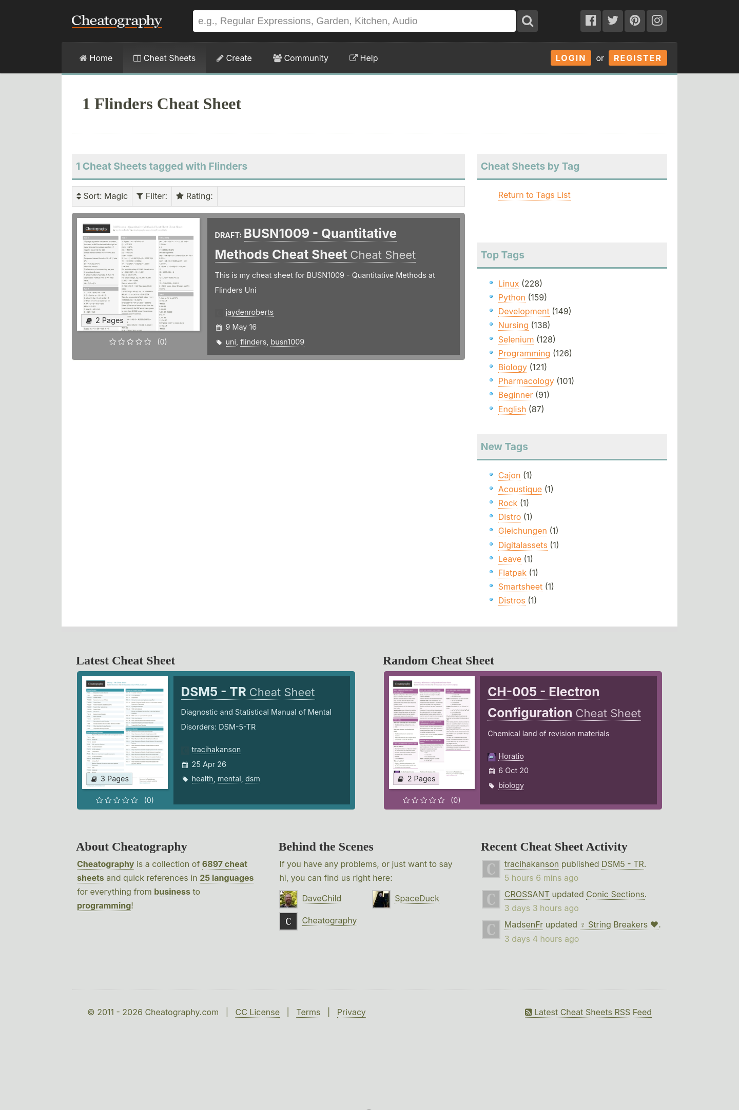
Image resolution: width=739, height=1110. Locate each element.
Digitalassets (523, 545)
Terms (308, 1012)
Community (300, 58)
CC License (257, 1012)
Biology (512, 367)
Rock (508, 503)
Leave (509, 559)
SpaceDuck (417, 898)
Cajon (509, 475)
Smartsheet (520, 586)
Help (363, 58)
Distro (509, 517)
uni (231, 341)
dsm (252, 778)
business (172, 891)
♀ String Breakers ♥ (619, 924)
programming (104, 905)
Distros (512, 600)
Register (638, 58)
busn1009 (287, 341)
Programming (524, 353)
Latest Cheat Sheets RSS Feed (588, 1012)
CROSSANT (527, 894)
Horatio (511, 756)
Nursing (513, 325)
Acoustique (520, 489)
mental (229, 778)
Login (571, 58)
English (512, 409)
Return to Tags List (534, 195)
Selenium (516, 339)
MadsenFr (523, 924)
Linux (508, 283)
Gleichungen (522, 531)
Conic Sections (615, 894)
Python (512, 297)
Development (524, 311)
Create (234, 58)
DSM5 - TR (622, 864)
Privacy (351, 1012)
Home (96, 58)
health (202, 778)
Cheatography (105, 864)
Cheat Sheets (164, 58)
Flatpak (512, 573)
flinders (253, 341)
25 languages (227, 878)
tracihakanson (216, 749)
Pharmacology (526, 381)
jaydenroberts (250, 312)
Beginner (515, 395)
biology (511, 785)
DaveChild (321, 898)
